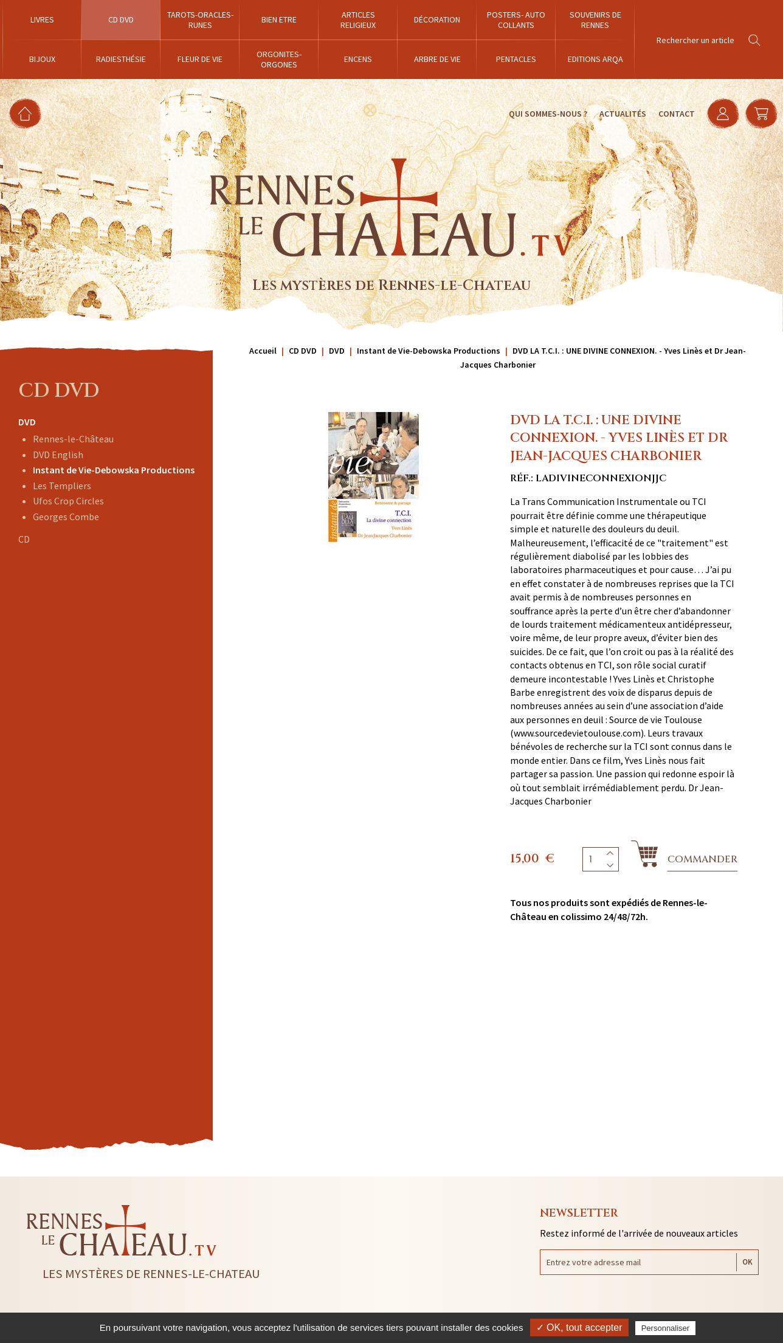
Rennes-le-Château (73, 439)
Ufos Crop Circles (68, 501)
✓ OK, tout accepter (579, 1327)
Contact (675, 113)
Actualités (621, 113)
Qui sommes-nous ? (547, 113)
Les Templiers (62, 485)
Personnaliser (665, 1328)
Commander (702, 859)
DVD (27, 422)
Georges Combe (66, 516)
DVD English (58, 454)
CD (24, 539)
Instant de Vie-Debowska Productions (114, 470)
